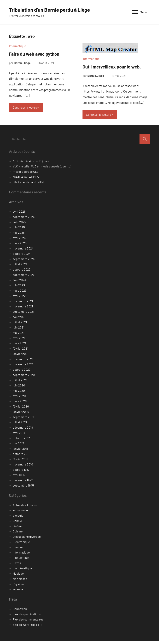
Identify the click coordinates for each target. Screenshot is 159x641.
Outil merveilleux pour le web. (111, 66)
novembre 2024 (23, 248)
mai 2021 (18, 333)
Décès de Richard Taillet (28, 182)
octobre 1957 (21, 469)
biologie (18, 515)
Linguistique (21, 558)
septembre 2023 (23, 275)
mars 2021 (19, 343)
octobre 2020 (22, 369)
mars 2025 (19, 243)
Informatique (17, 46)
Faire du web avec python (34, 54)
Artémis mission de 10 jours (31, 161)
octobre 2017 (21, 438)
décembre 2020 (23, 359)
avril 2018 (19, 433)
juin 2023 (19, 285)
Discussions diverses (27, 536)
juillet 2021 (20, 322)
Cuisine (18, 531)
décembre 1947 (23, 480)
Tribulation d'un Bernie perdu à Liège (51, 9)
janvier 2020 (21, 412)
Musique (18, 573)
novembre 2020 (23, 364)
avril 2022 (19, 296)
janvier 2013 (20, 448)
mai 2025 (19, 232)
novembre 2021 (23, 306)
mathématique (22, 568)
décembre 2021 (23, 301)
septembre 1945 (23, 485)
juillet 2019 (20, 422)
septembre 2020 (24, 375)
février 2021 (20, 348)
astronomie (20, 510)
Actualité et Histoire (26, 505)
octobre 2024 (22, 253)
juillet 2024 (20, 264)
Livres (17, 563)
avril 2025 (19, 238)
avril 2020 (19, 396)
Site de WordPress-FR (27, 625)
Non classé (20, 579)
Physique (19, 584)
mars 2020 (20, 401)
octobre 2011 (21, 454)
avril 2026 (19, 211)
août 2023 (19, 280)
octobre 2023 (21, 269)
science (18, 589)
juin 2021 (18, 327)
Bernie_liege (22, 63)
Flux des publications (27, 614)
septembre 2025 (23, 217)
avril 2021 (19, 338)
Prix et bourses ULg (25, 171)
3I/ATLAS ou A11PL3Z (26, 177)
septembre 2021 (23, 311)
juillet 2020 (20, 380)
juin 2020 (19, 385)
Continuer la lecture (26, 107)
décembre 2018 (23, 427)
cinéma (17, 526)
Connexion (20, 609)
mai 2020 (19, 390)
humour (18, 547)
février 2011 (20, 459)
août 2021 (19, 317)
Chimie (17, 521)
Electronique (21, 542)
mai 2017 (18, 443)
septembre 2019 (23, 417)
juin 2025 (19, 227)
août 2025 (19, 222)
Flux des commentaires (28, 619)
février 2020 (21, 406)
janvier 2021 (20, 354)
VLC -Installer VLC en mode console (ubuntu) (42, 166)
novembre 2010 (23, 464)
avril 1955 (19, 475)
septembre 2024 (24, 259)
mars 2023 (19, 290)
